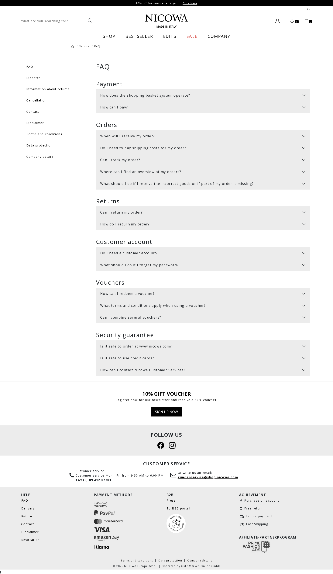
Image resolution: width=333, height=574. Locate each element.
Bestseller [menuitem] (139, 36)
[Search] (53, 21)
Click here (190, 3)
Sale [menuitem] (192, 36)
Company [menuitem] (219, 36)
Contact (27, 524)
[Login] (277, 21)
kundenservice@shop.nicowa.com (208, 477)
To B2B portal (178, 508)
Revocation (30, 540)
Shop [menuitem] (109, 36)
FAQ (24, 500)
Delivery (28, 508)
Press (171, 500)
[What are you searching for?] (90, 21)
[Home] (73, 46)
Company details (199, 560)
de (308, 9)
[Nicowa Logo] (166, 21)
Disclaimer (30, 532)
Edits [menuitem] (169, 36)
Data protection (170, 560)
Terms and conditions (137, 560)
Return (26, 516)
